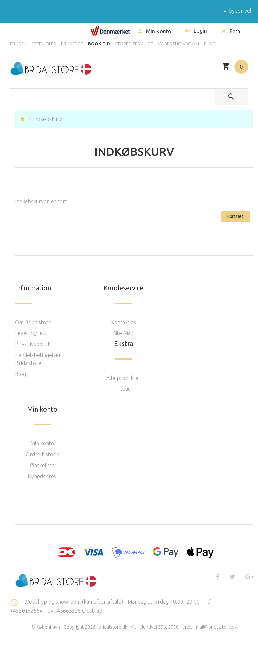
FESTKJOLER (43, 43)
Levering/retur (32, 333)
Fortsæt (235, 216)
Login (195, 31)
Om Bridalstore (33, 322)
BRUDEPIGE (72, 43)
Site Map (123, 333)
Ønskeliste (42, 465)
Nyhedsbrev (42, 476)
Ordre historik (42, 454)
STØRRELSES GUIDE (134, 43)
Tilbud (123, 389)
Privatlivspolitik (32, 344)
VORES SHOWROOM (178, 43)
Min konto (42, 443)
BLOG (209, 43)
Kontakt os (123, 322)
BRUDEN (18, 43)
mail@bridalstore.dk (216, 627)
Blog (20, 374)
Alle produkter (123, 378)
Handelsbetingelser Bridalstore (38, 359)
